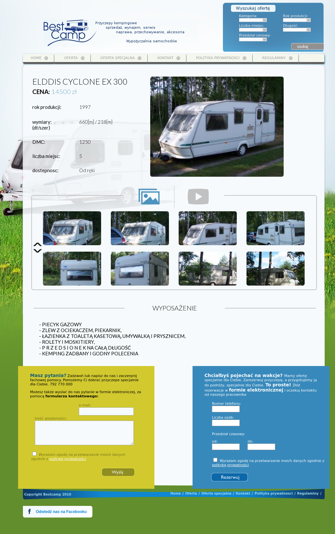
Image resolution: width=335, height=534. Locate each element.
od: (214, 441)
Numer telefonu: (226, 404)
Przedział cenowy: (255, 35)
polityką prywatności (67, 459)
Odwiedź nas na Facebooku (61, 511)
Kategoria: (248, 16)
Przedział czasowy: (228, 434)
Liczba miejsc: (251, 26)
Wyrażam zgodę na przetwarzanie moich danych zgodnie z (78, 457)
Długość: (290, 26)
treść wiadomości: (51, 418)
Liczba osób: (223, 417)
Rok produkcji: (295, 16)
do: (250, 441)
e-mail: (85, 405)
